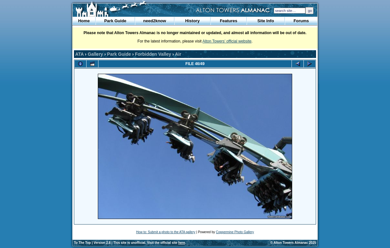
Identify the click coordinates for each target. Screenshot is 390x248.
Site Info (265, 20)
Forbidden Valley (153, 54)
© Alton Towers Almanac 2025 (293, 242)
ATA (79, 54)
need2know (154, 20)
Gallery (95, 54)
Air (178, 54)
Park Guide (115, 20)
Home (84, 20)
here (181, 242)
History (192, 20)
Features (228, 20)
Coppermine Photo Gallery (235, 232)
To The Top (82, 242)
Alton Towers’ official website (226, 41)
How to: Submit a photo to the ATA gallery (165, 232)
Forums (301, 20)
